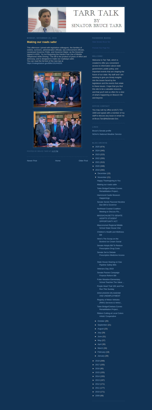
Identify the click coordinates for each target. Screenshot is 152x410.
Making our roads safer (42, 42)
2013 (97, 380)
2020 (97, 166)
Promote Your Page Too (101, 48)
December (102, 173)
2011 (97, 388)
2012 (97, 384)
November (102, 177)
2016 (97, 368)
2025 (97, 147)
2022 (97, 158)
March (101, 348)
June (100, 336)
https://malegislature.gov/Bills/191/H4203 (44, 63)
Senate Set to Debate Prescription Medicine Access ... (110, 255)
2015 (97, 372)
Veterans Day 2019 (105, 269)
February (102, 352)
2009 (97, 396)
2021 (97, 162)
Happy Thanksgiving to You (108, 181)
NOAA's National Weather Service (107, 134)
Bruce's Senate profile (101, 131)
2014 (97, 376)
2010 (97, 392)
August (101, 329)
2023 (97, 154)
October (101, 321)
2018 (97, 361)
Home (58, 161)
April (100, 344)
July (100, 332)
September (103, 325)
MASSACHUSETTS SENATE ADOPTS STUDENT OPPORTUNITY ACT (109, 218)
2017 (97, 365)
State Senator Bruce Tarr (101, 42)
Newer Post (32, 161)
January (101, 356)
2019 (97, 170)
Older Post (83, 161)
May (100, 340)
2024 (97, 150)
